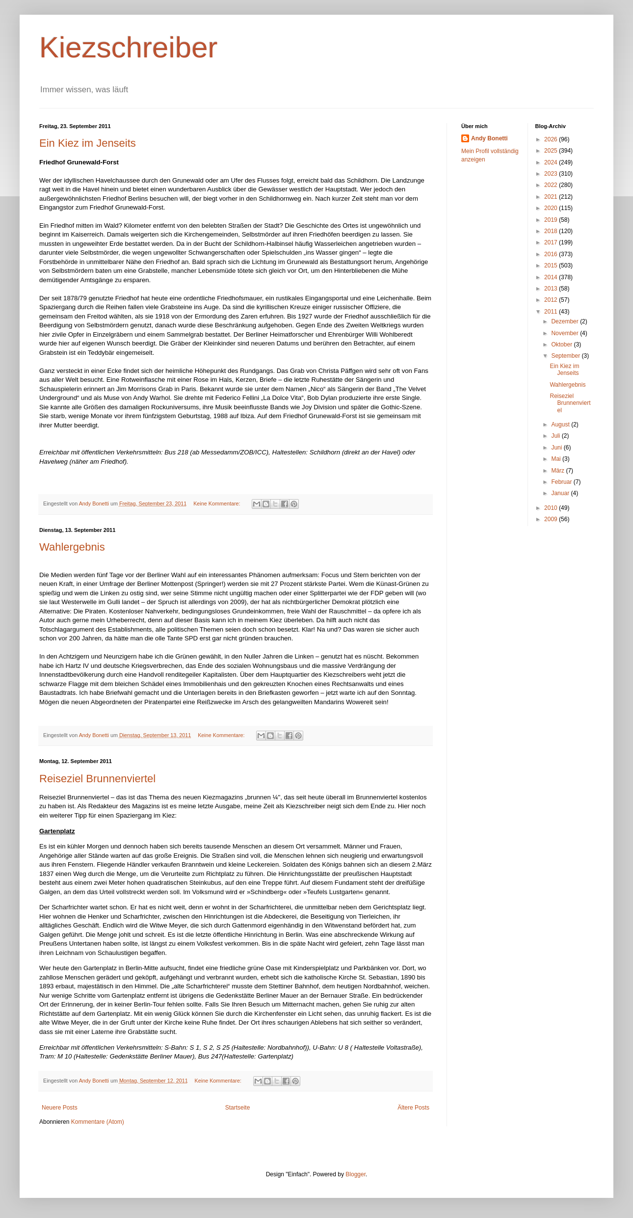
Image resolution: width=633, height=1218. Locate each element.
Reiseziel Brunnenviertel (97, 778)
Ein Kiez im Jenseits (87, 143)
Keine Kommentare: (217, 503)
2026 (551, 139)
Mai (556, 458)
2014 (551, 277)
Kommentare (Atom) (97, 1121)
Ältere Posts (413, 1107)
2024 (551, 162)
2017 (551, 242)
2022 (551, 185)
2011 (551, 311)
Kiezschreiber (128, 47)
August (561, 424)
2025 (551, 150)
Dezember (565, 321)
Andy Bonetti (489, 138)
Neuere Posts (60, 1107)
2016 (551, 254)
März (558, 470)
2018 (551, 231)
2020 (551, 208)
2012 (551, 299)
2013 (551, 288)
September (566, 355)
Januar (561, 493)
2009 (551, 519)
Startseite (237, 1107)
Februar (562, 481)
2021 (551, 196)
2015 (551, 265)
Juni (557, 447)
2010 (551, 507)
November (565, 333)
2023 (551, 173)
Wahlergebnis (72, 547)
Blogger (355, 1174)
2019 (551, 219)
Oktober (562, 344)
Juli (556, 435)
